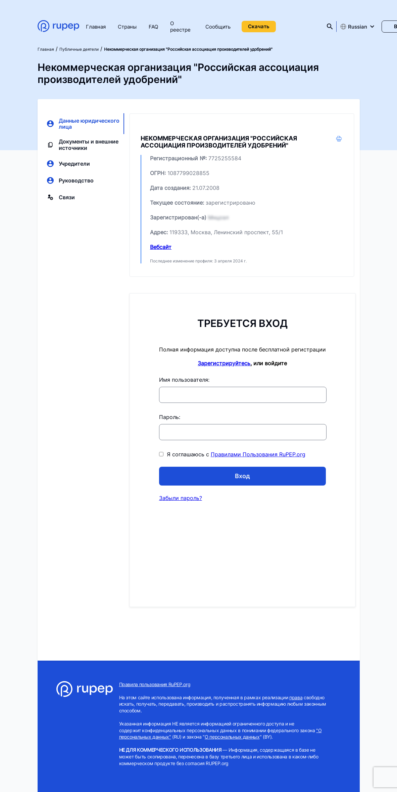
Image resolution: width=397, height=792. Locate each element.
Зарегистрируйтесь (224, 363)
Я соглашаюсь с (232, 454)
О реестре (180, 26)
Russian (353, 26)
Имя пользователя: (184, 379)
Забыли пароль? (180, 498)
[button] (339, 140)
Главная (96, 27)
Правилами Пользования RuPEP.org (258, 454)
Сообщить (218, 27)
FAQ (153, 27)
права (295, 697)
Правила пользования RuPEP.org (155, 684)
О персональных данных (232, 737)
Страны (127, 27)
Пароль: (169, 417)
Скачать (258, 26)
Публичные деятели (79, 49)
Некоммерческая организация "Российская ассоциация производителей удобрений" (188, 49)
